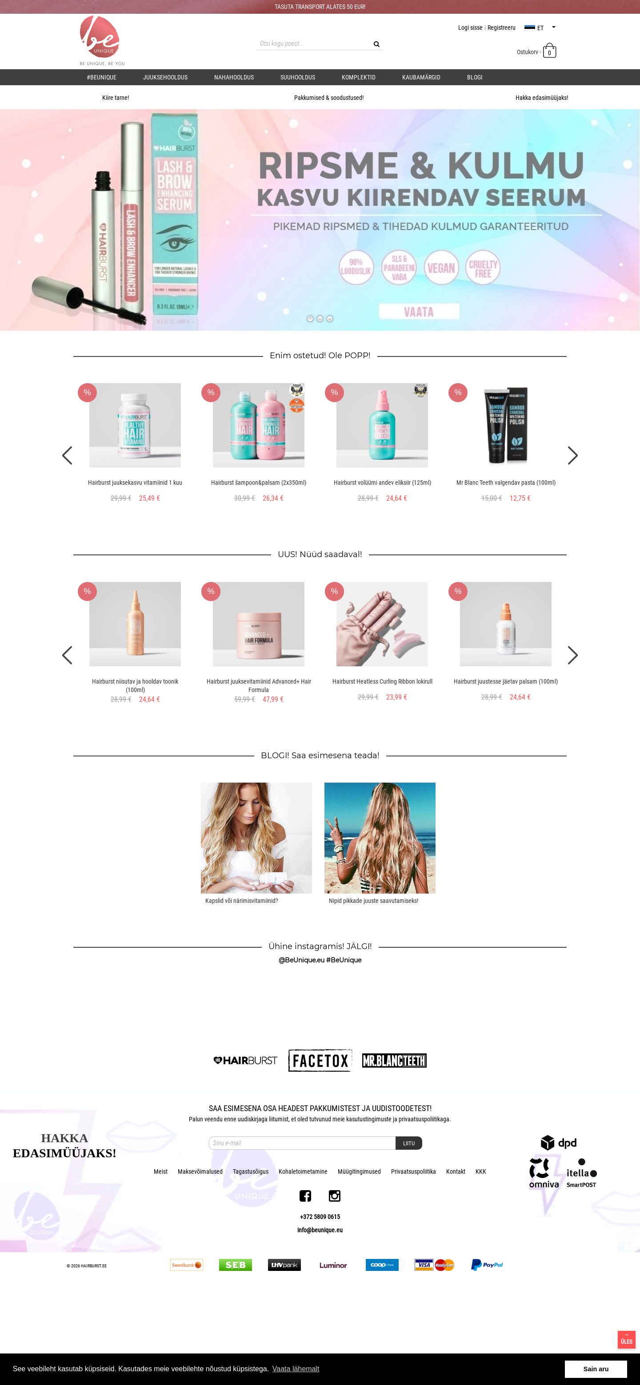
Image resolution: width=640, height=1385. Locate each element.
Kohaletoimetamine (303, 1263)
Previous (67, 456)
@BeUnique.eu (301, 960)
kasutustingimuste (369, 1211)
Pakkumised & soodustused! (320, 97)
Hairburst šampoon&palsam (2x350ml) (258, 482)
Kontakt (455, 1263)
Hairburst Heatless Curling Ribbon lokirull (382, 681)
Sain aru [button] (596, 1369)
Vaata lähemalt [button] (296, 1369)
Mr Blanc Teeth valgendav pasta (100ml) (506, 482)
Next (573, 456)
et (540, 28)
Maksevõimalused (200, 1263)
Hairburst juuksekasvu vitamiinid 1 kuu (135, 482)
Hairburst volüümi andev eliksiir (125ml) (382, 482)
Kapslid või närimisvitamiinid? (241, 900)
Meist (161, 1263)
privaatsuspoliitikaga (424, 1211)
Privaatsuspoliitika (413, 1263)
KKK (481, 1263)
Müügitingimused (359, 1263)
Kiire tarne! (106, 97)
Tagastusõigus (250, 1263)
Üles (627, 1338)
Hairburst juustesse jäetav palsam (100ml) (506, 681)
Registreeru (502, 27)
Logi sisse (470, 27)
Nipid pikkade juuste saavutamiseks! (373, 900)
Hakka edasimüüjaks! (532, 97)
